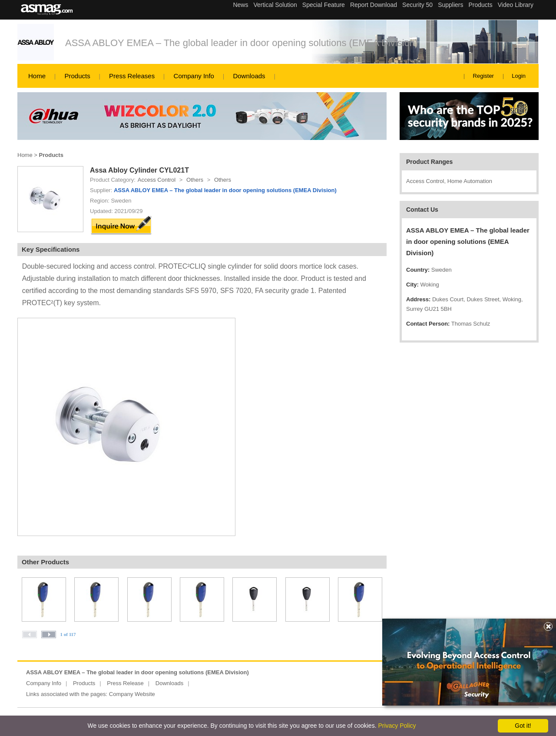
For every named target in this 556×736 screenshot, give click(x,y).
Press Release (125, 683)
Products (77, 76)
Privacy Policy (397, 725)
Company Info (194, 76)
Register (483, 76)
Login (519, 76)
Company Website (132, 694)
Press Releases (132, 76)
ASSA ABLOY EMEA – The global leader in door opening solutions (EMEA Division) (241, 42)
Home (37, 76)
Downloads (249, 76)
